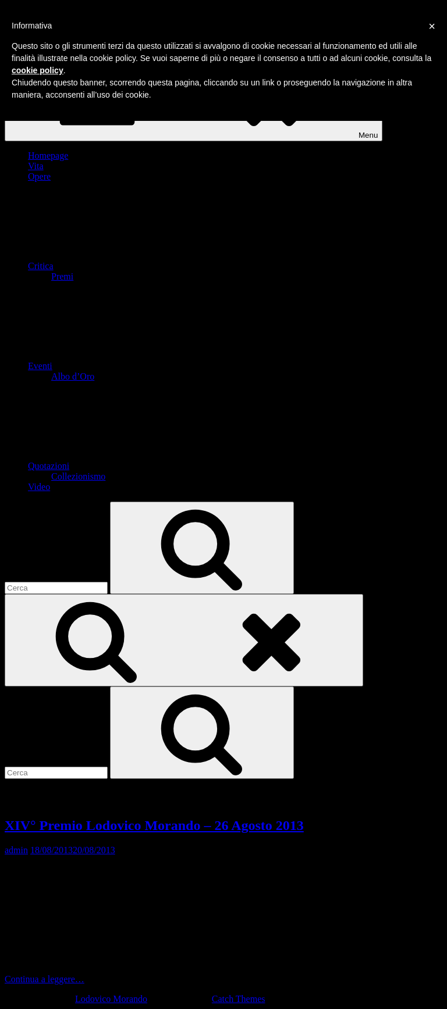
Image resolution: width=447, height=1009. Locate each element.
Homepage (48, 155)
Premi (62, 276)
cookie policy (37, 70)
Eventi (127, 366)
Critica (128, 266)
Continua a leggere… (132, 979)
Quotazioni (136, 466)
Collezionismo (78, 476)
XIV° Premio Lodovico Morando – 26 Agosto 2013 (154, 825)
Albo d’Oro (72, 376)
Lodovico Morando (111, 999)
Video (39, 487)
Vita (36, 166)
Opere (39, 176)
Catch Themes (238, 999)
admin (16, 850)
